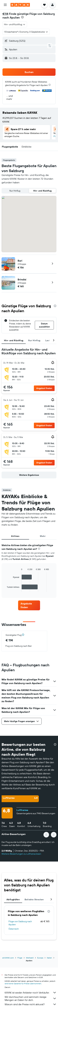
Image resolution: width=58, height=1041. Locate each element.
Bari (20, 260)
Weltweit (30, 958)
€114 (5, 14)
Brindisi (22, 279)
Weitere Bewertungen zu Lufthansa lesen (21, 853)
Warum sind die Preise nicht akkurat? (30, 1004)
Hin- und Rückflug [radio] (42, 190)
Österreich (14, 928)
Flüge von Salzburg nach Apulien (20, 923)
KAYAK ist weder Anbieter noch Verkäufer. (30, 992)
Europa (40, 958)
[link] (29, 605)
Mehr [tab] (42, 536)
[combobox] (14, 24)
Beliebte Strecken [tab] (34, 899)
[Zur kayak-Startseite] (20, 5)
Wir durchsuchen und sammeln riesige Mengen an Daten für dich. (30, 998)
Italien (49, 958)
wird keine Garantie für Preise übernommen (23, 983)
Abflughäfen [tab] (13, 899)
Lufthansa (22, 810)
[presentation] (22, 17)
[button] (5, 4)
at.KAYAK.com (8, 958)
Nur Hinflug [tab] (34, 340)
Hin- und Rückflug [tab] (13, 340)
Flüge (19, 958)
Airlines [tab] (15, 536)
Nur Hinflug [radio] (14, 190)
